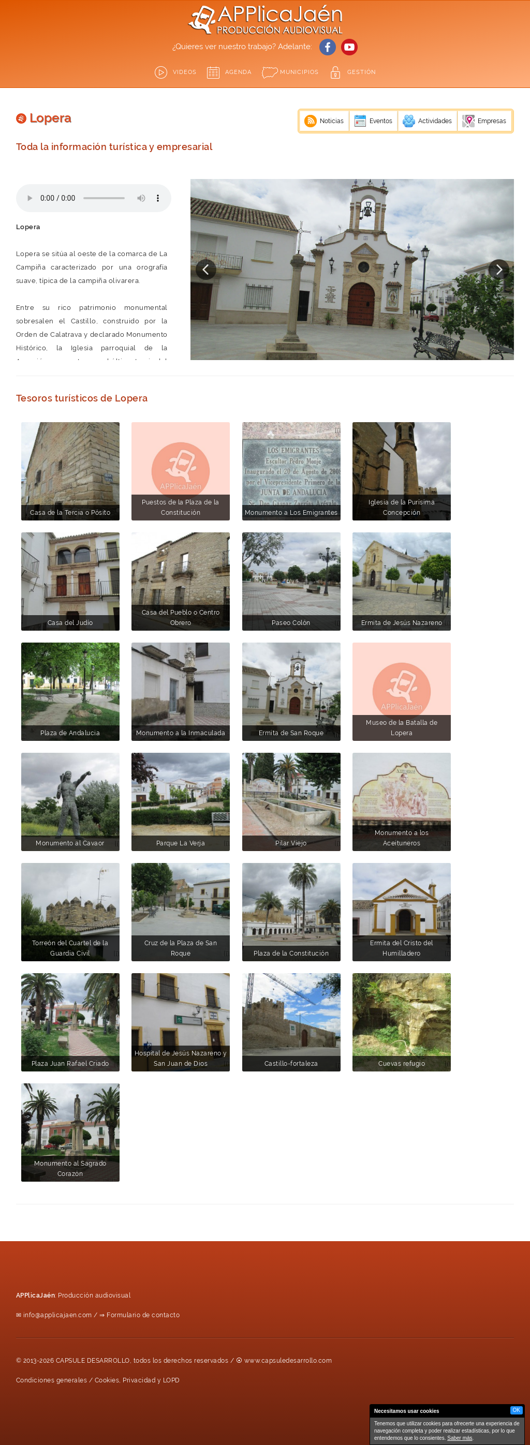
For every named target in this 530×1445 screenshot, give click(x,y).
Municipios (299, 72)
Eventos (381, 121)
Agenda (238, 72)
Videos (185, 72)
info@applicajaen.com (57, 1315)
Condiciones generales (51, 1380)
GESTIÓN (361, 72)
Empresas (492, 121)
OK (516, 1410)
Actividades (435, 121)
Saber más (459, 1438)
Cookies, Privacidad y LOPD (137, 1380)
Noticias (332, 121)
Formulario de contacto (143, 1315)
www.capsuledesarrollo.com (288, 1360)
